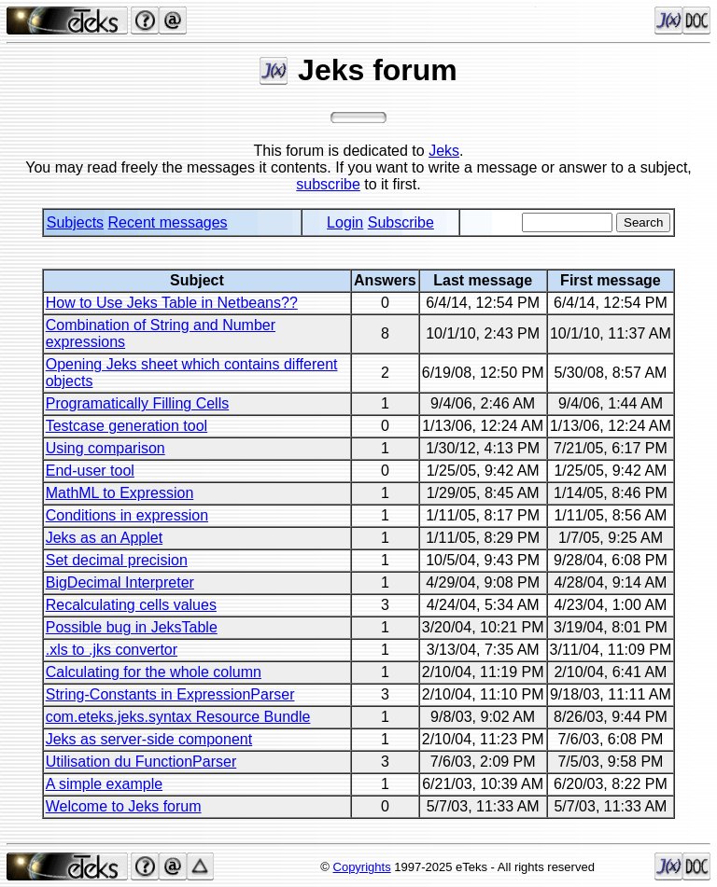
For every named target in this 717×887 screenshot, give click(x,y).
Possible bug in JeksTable (132, 627)
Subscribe (401, 222)
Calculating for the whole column (153, 672)
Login (345, 222)
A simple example (104, 784)
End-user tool (90, 470)
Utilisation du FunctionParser (141, 761)
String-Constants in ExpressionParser (170, 694)
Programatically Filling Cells (138, 403)
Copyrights (362, 867)
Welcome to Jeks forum (124, 806)
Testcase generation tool (126, 426)
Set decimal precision (117, 560)
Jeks (444, 151)
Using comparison (105, 448)
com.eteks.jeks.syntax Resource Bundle (178, 717)
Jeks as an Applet (104, 538)
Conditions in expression (127, 515)
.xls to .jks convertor (111, 650)
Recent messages (168, 222)
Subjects (75, 222)
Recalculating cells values (131, 605)
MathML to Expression (120, 493)
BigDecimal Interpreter (120, 582)
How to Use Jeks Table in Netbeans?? (172, 303)
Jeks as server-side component (149, 739)
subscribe (327, 184)
